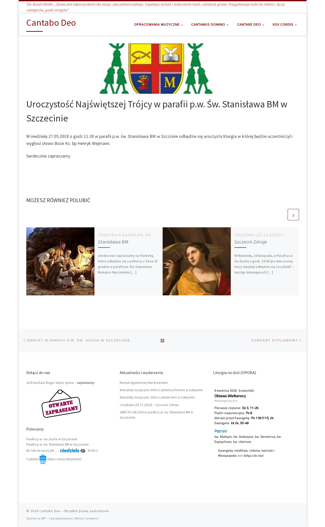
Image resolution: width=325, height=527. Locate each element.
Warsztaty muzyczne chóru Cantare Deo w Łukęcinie (157, 397)
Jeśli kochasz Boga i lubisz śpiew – (60, 383)
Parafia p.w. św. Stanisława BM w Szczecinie (57, 444)
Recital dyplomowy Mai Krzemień (144, 383)
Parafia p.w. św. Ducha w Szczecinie (51, 439)
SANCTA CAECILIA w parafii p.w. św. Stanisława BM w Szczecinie (156, 415)
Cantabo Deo (50, 511)
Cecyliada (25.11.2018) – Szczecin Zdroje (149, 405)
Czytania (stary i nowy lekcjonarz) (54, 459)
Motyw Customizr (87, 518)
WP (43, 518)
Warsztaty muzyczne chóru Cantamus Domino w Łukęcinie (161, 390)
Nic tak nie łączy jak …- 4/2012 (62, 450)
